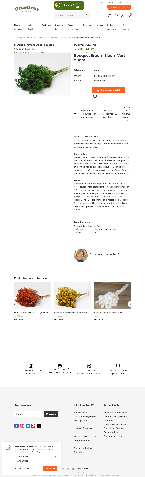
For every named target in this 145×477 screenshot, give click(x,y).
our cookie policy (33, 452)
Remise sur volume (119, 7)
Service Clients (123, 2)
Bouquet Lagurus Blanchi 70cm (108, 312)
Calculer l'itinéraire (83, 428)
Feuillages (46, 25)
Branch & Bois (59, 27)
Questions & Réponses (115, 424)
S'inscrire (51, 414)
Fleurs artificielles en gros (110, 475)
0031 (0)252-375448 (24, 48)
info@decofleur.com (84, 48)
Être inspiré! (126, 27)
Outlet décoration (112, 27)
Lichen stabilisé (77, 475)
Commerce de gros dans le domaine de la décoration (48, 475)
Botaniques (88, 25)
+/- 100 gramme (20, 316)
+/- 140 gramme (60, 316)
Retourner (109, 420)
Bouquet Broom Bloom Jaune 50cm (70, 312)
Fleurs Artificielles (73, 27)
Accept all (50, 468)
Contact (110, 2)
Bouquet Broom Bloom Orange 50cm (31, 312)
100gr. (96, 316)
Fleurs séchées (115, 473)
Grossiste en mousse (85, 473)
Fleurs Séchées (18, 27)
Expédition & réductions (115, 412)
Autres (100, 25)
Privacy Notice (111, 432)
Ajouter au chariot (108, 90)
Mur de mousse (102, 473)
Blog (102, 2)
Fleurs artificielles (92, 475)
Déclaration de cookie (114, 436)
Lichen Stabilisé (32, 27)
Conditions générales (114, 428)
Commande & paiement (116, 416)
